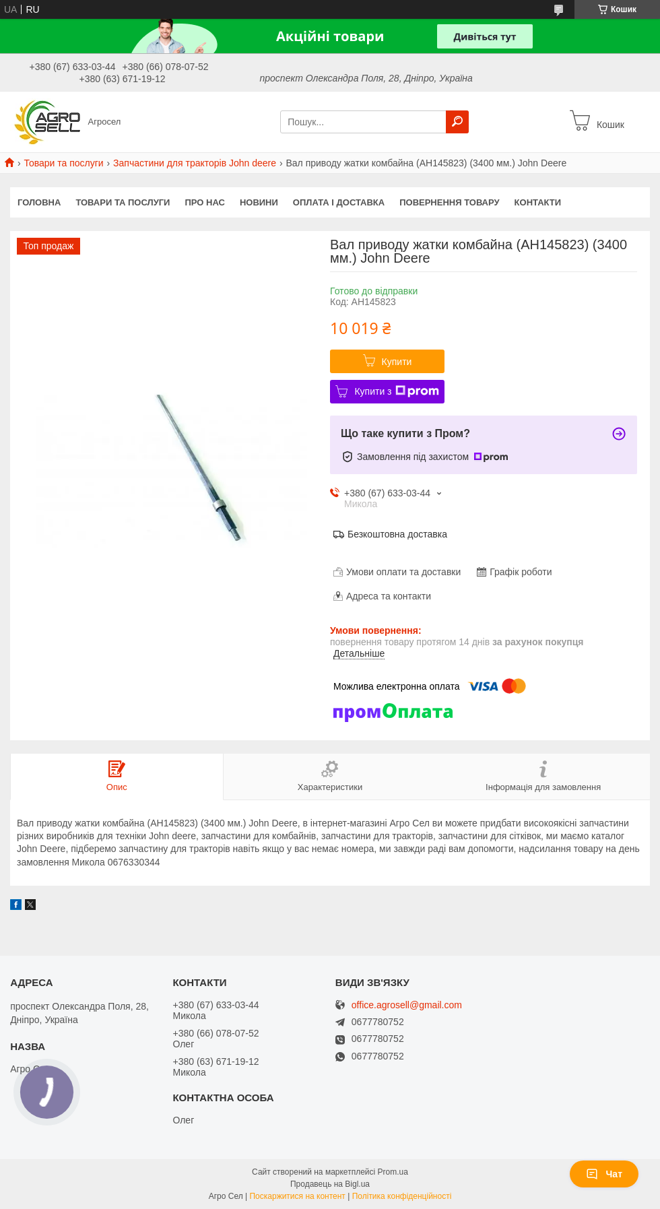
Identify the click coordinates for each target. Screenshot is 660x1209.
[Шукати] (457, 121)
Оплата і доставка (339, 202)
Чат (604, 1174)
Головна (39, 202)
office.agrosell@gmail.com (407, 1005)
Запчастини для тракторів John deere (194, 163)
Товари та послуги (63, 163)
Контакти (538, 202)
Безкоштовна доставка (397, 534)
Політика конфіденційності (402, 1196)
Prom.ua (393, 1172)
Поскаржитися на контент (297, 1196)
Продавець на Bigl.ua (330, 1184)
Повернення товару (449, 202)
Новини (259, 202)
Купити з (396, 391)
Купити (397, 361)
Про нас (204, 202)
